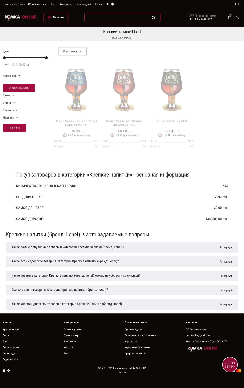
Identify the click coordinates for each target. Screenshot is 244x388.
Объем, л (8, 110)
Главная (116, 38)
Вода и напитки (10, 359)
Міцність (8, 117)
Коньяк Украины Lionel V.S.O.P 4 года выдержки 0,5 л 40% (76, 123)
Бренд (6, 95)
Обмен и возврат (38, 4)
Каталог (128, 38)
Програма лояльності (135, 353)
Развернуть (226, 247)
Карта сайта (131, 341)
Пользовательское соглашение (140, 335)
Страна (7, 102)
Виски (6, 335)
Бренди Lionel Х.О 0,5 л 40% (172, 121)
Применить (14, 127)
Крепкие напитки (11, 329)
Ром (5, 341)
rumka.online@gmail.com (198, 335)
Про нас (98, 4)
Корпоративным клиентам (138, 347)
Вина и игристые (11, 347)
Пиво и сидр (9, 353)
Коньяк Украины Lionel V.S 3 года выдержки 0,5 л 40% (124, 123)
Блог (53, 4)
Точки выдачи (83, 4)
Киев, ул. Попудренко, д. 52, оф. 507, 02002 (206, 341)
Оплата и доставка (14, 4)
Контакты (65, 4)
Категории (9, 75)
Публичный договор (134, 329)
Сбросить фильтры (19, 87)
